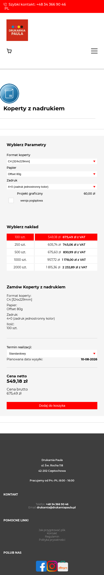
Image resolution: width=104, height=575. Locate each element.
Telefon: (52, 504)
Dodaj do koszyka (52, 405)
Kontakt (52, 533)
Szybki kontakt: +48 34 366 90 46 (37, 4)
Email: (52, 507)
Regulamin (52, 536)
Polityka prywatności (52, 539)
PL (7, 8)
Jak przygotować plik (52, 530)
